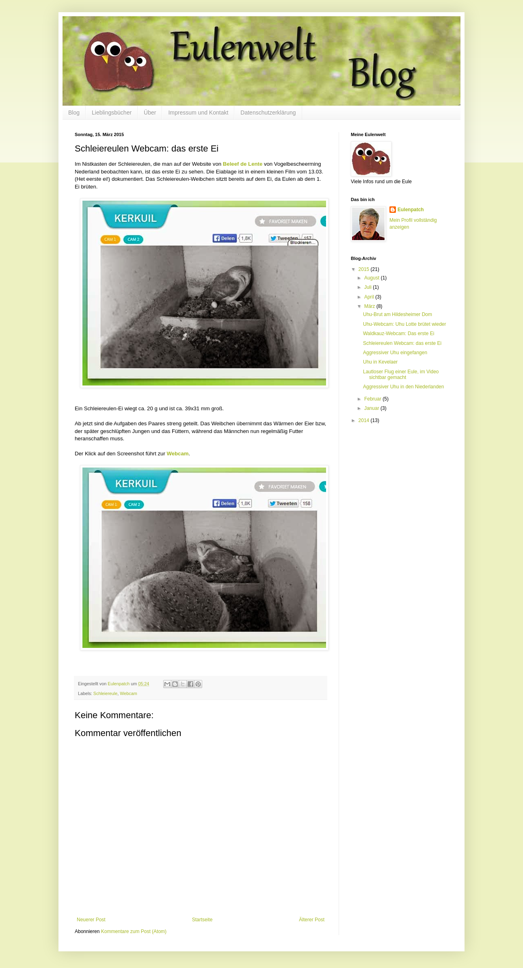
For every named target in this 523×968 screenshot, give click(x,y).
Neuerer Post (91, 920)
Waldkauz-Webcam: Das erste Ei (398, 333)
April (369, 297)
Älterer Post (311, 920)
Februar (373, 399)
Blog (74, 112)
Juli (368, 287)
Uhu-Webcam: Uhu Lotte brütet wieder (404, 324)
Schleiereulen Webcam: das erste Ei (402, 343)
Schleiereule (105, 693)
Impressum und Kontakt (198, 112)
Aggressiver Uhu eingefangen (395, 352)
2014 (365, 420)
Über (150, 112)
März (370, 306)
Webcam (128, 693)
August (372, 278)
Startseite (202, 920)
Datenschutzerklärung (268, 112)
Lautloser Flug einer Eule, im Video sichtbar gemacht (401, 374)
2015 (365, 269)
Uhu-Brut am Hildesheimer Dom (397, 314)
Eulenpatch (411, 209)
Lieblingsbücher (112, 112)
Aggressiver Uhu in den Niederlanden (403, 387)
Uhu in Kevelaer (380, 362)
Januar (372, 408)
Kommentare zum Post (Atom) (133, 931)
